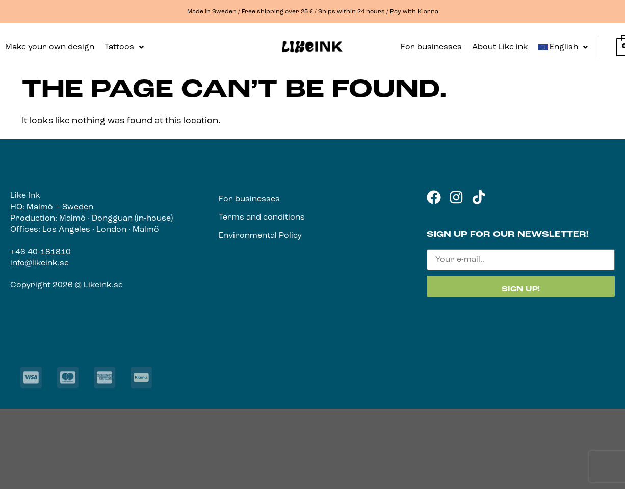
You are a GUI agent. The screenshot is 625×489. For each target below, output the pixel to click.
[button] (124, 47)
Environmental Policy (260, 236)
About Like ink (500, 47)
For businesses (431, 47)
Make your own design (49, 47)
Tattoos (124, 47)
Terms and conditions (262, 217)
